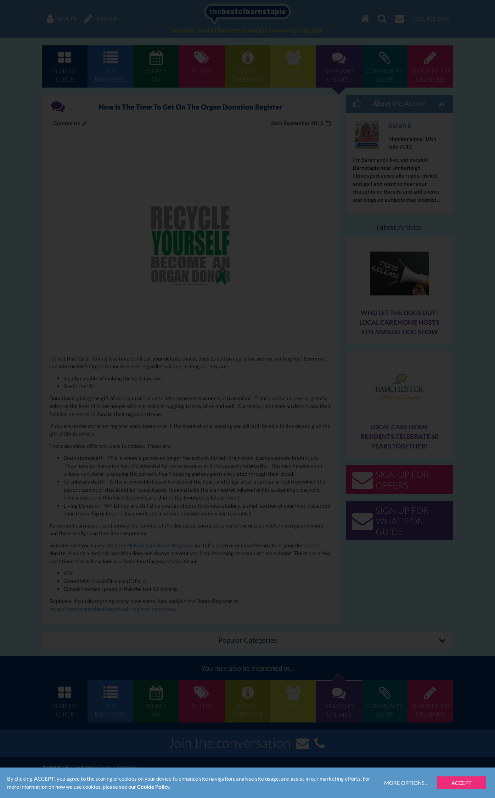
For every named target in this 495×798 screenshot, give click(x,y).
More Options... (406, 783)
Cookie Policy (153, 786)
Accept (461, 783)
